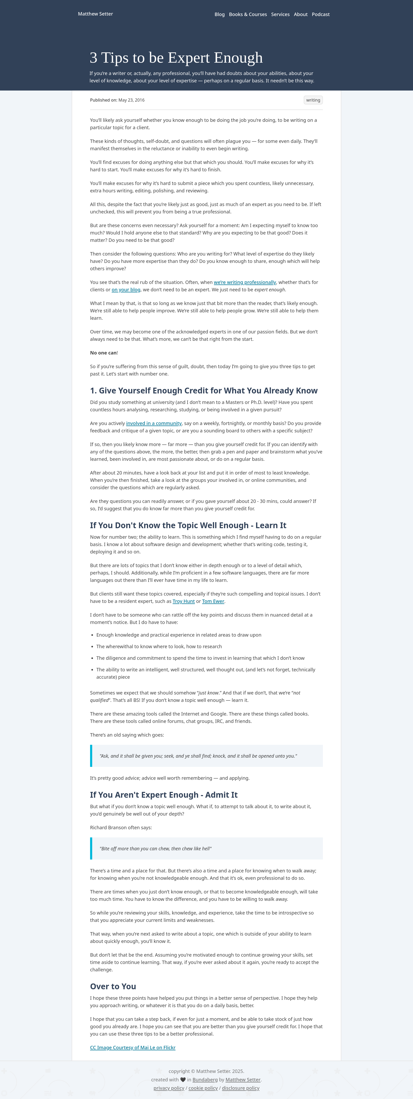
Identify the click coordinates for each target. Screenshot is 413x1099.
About (301, 14)
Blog (220, 14)
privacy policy (169, 1088)
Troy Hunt (184, 601)
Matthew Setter (242, 1079)
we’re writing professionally (245, 282)
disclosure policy (240, 1088)
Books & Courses (248, 14)
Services (280, 14)
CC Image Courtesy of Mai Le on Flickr (132, 1047)
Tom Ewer (213, 601)
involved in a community (154, 423)
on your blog (126, 289)
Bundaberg (205, 1079)
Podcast (321, 14)
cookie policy (203, 1088)
